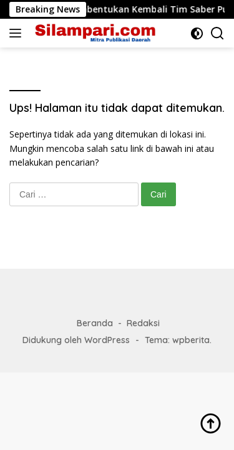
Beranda (95, 323)
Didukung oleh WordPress (76, 340)
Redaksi (143, 323)
